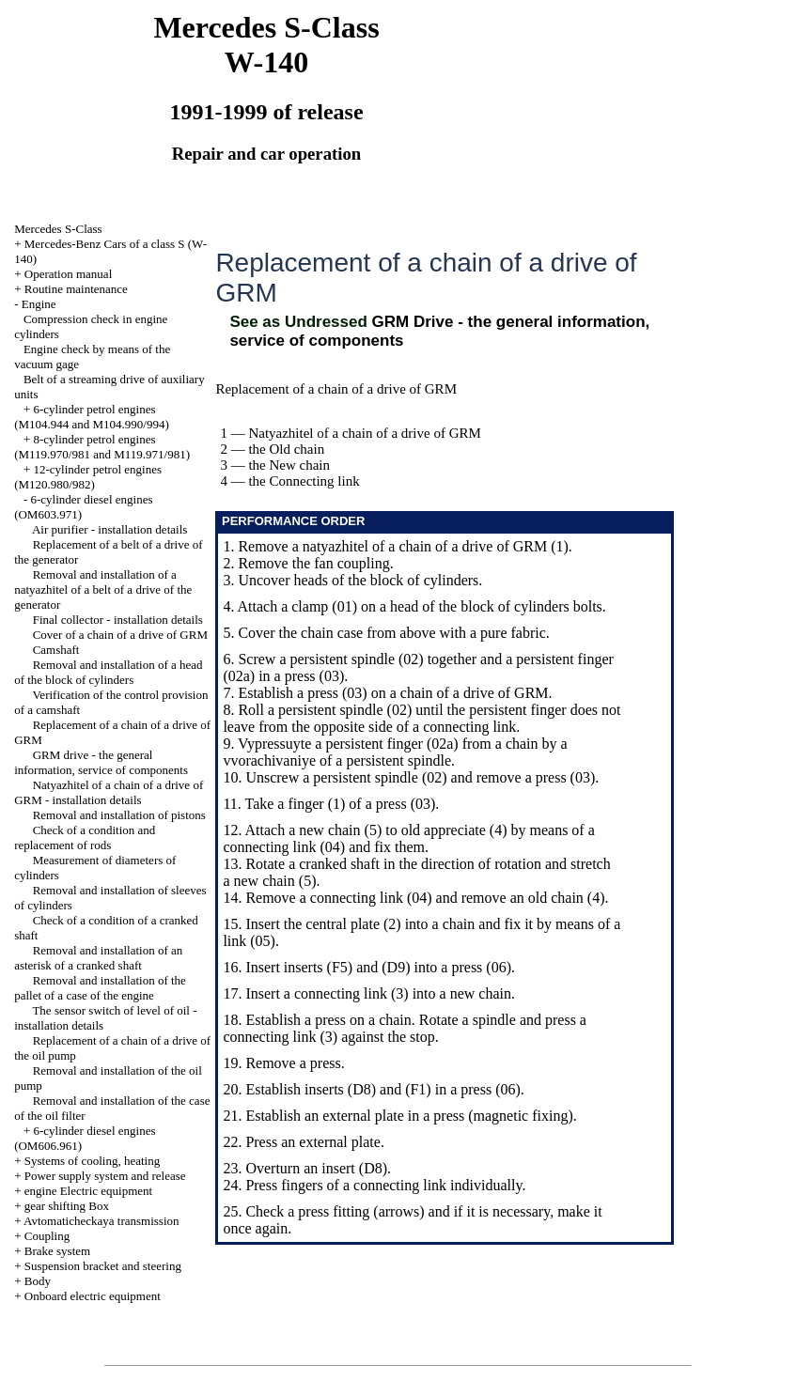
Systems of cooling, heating (92, 1161)
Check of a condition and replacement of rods (84, 837)
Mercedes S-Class (58, 229)
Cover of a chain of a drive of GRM (120, 635)
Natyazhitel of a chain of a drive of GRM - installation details (108, 792)
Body (37, 1281)
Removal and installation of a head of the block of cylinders (108, 672)
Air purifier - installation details (109, 529)
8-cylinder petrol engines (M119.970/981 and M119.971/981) (102, 446)
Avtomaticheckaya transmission (101, 1221)
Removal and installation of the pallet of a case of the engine (100, 987)
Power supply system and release (105, 1176)
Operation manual (68, 274)
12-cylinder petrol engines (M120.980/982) (88, 476)
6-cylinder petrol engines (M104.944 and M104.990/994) (91, 416)
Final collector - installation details (118, 620)
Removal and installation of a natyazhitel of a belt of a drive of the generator (103, 589)
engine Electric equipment (88, 1191)
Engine (39, 304)
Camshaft (56, 650)
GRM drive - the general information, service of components (101, 762)
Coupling (47, 1236)
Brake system (57, 1251)
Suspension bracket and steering (102, 1266)
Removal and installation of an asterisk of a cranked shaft (98, 957)
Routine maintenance (76, 289)
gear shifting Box (66, 1206)
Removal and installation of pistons (119, 815)
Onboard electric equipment (92, 1296)
